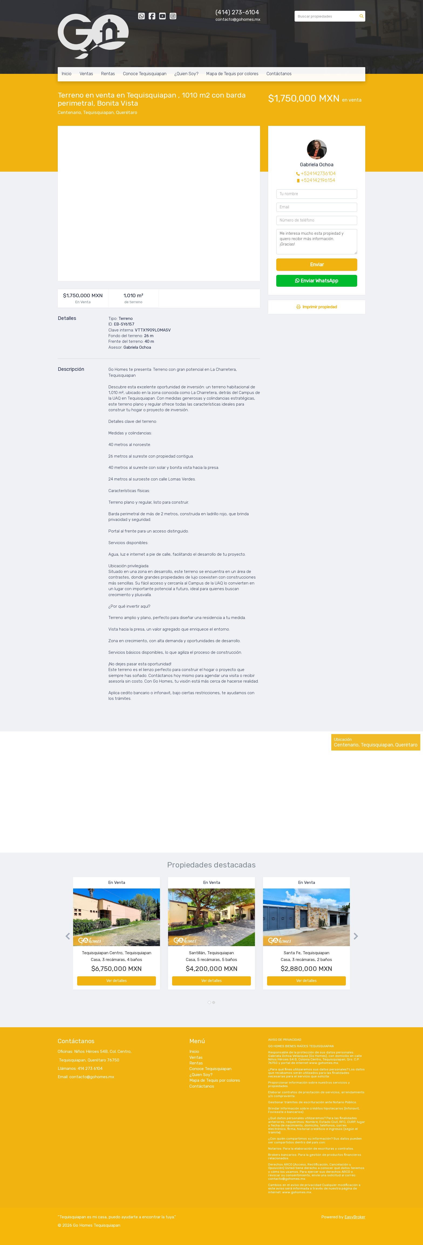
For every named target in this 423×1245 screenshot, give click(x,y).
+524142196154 (318, 180)
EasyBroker (354, 1217)
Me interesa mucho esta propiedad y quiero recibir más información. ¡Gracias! (316, 241)
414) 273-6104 (238, 12)
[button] (65, 936)
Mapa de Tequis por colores (232, 73)
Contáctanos (279, 73)
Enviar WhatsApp (316, 281)
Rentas (108, 73)
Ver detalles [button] (116, 980)
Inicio (66, 73)
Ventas (86, 73)
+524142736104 (318, 174)
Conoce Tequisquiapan (144, 73)
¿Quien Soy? (186, 73)
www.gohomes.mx (323, 1063)
